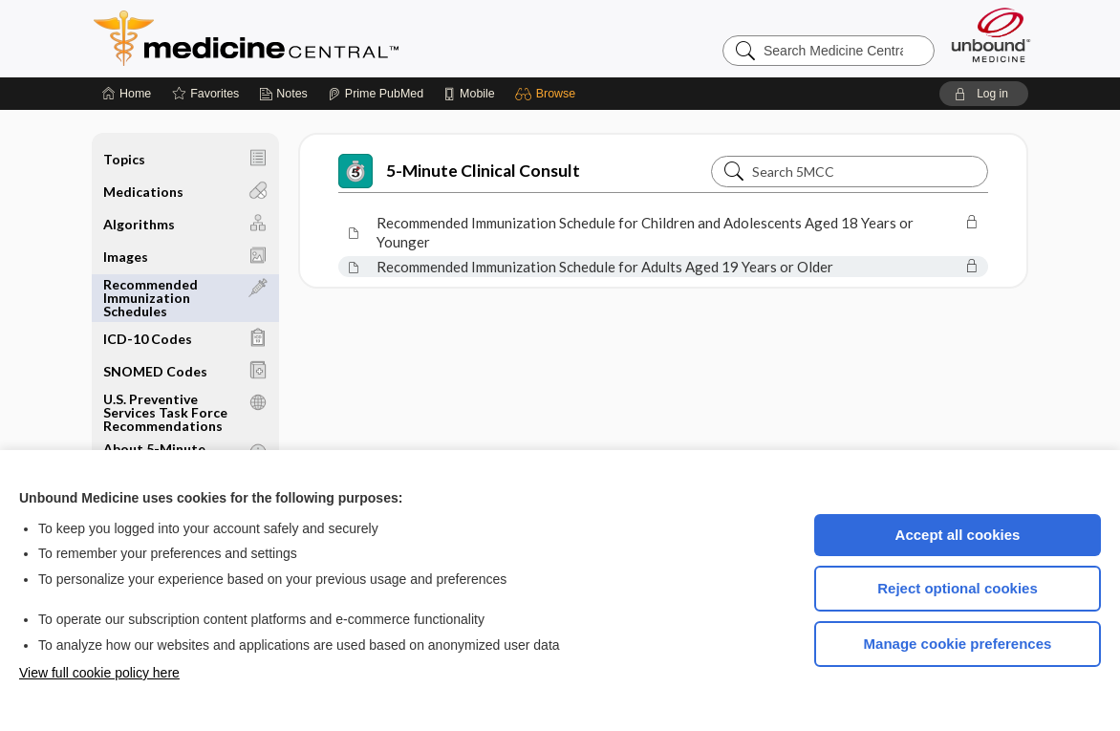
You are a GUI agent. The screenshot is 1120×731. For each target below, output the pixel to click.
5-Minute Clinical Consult (459, 171)
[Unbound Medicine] (991, 35)
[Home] (126, 93)
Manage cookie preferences (958, 643)
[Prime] (375, 93)
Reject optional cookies (957, 588)
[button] (548, 93)
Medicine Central (331, 38)
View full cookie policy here (99, 672)
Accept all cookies (958, 535)
